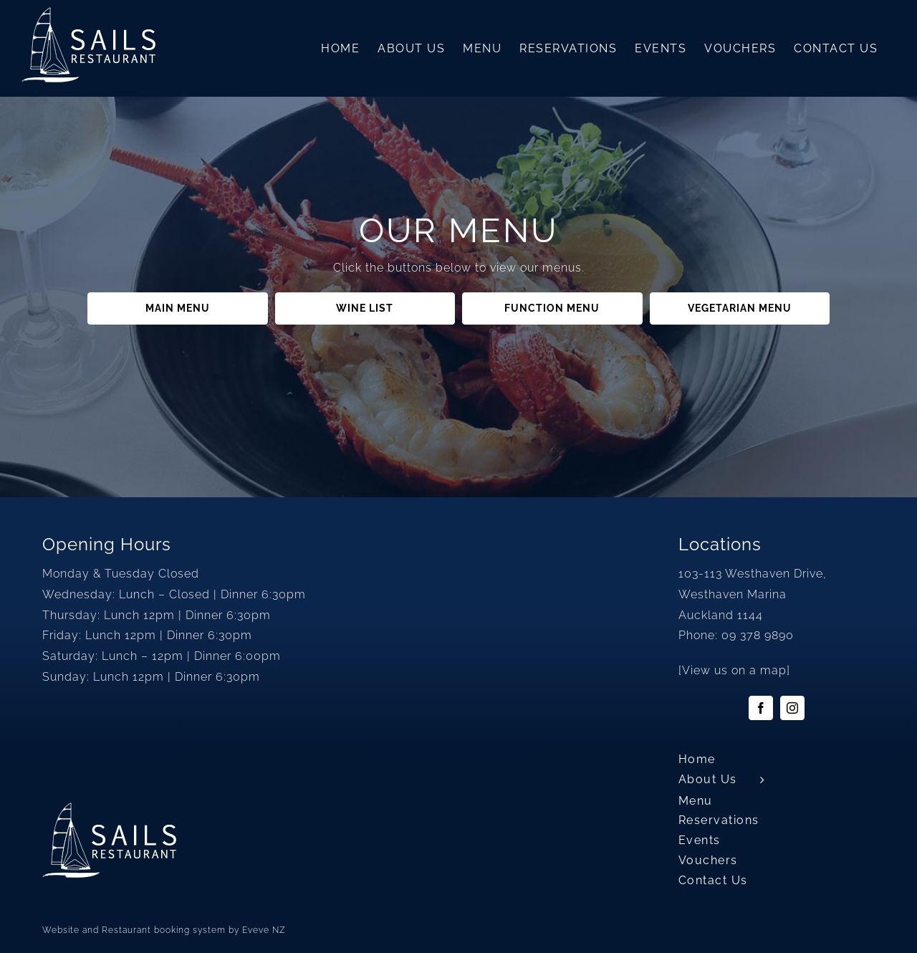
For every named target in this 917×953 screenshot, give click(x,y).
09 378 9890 (757, 635)
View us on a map (734, 670)
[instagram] (792, 708)
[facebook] (761, 708)
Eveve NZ (264, 930)
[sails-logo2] (109, 808)
